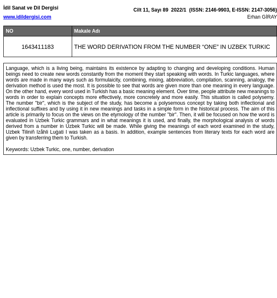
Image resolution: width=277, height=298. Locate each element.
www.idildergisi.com (27, 17)
